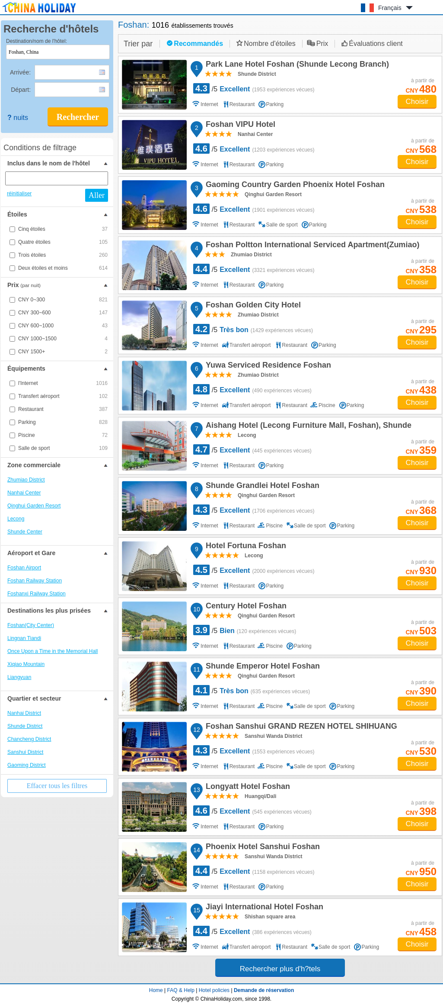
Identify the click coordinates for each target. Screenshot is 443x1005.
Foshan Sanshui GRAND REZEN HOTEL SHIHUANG (300, 727)
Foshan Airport (24, 568)
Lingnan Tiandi (24, 638)
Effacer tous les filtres (57, 785)
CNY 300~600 (63, 312)
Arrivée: (21, 72)
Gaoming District (26, 765)
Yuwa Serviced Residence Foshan (267, 366)
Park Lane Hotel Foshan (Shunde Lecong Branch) (296, 65)
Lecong (15, 519)
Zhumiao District (26, 480)
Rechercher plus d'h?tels (280, 969)
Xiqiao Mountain (26, 664)
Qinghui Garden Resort (34, 506)
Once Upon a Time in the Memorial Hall (52, 651)
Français (390, 7)
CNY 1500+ (63, 351)
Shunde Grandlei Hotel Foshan (261, 486)
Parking (63, 422)
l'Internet (63, 383)
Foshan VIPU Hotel (239, 125)
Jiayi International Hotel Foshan (263, 908)
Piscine (63, 435)
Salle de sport (63, 448)
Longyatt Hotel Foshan (246, 787)
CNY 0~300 (63, 299)
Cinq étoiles (63, 229)
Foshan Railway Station (34, 581)
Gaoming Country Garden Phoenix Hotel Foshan (294, 185)
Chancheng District (29, 739)
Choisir (417, 101)
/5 (254, 88)
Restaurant (63, 409)
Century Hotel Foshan (245, 607)
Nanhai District (24, 713)
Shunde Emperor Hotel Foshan (261, 667)
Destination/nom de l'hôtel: (36, 41)
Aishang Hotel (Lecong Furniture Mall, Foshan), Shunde (307, 426)
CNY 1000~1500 (63, 338)
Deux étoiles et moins (63, 268)
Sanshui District (25, 752)
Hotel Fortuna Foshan (244, 547)
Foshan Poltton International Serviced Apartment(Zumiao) (311, 246)
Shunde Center (24, 532)
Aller (97, 195)
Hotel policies (214, 990)
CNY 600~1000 (63, 325)
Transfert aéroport (63, 396)
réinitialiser (19, 194)
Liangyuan (19, 677)
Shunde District (24, 726)
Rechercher (78, 117)
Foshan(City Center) (30, 625)
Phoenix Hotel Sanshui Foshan (261, 847)
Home (156, 990)
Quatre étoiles (63, 242)
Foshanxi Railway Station (36, 594)
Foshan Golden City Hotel (252, 306)
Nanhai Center (24, 493)
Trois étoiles (63, 255)
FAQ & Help (180, 990)
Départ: (21, 89)
